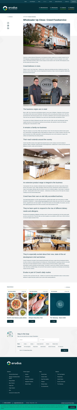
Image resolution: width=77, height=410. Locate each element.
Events (50, 1)
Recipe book (35, 346)
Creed (53, 57)
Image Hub (11, 385)
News (39, 1)
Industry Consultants (29, 379)
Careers (26, 374)
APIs (10, 390)
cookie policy (41, 407)
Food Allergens (32, 1)
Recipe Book (60, 376)
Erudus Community (32, 16)
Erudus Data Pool (40, 343)
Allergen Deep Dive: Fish (36, 317)
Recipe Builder (12, 380)
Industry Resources (58, 1)
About (26, 1)
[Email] (49, 339)
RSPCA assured (29, 204)
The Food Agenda (12, 291)
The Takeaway (54, 291)
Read (10, 321)
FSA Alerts (27, 376)
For (43, 7)
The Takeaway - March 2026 (58, 317)
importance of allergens (34, 214)
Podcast (47, 343)
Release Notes (55, 343)
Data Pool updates (45, 379)
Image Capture (12, 387)
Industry (31, 343)
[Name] (28, 339)
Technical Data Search (13, 374)
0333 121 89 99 (7, 402)
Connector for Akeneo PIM (14, 392)
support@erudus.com (18, 402)
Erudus (25, 343)
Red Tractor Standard (43, 201)
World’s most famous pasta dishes (17, 317)
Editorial (44, 1)
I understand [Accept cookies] (72, 407)
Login (73, 1)
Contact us (67, 1)
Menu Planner (12, 383)
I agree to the (25, 350)
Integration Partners (29, 381)
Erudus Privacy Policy (28, 350)
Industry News (44, 376)
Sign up (64, 350)
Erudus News (44, 374)
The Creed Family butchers (28, 199)
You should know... (45, 386)
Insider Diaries (43, 346)
